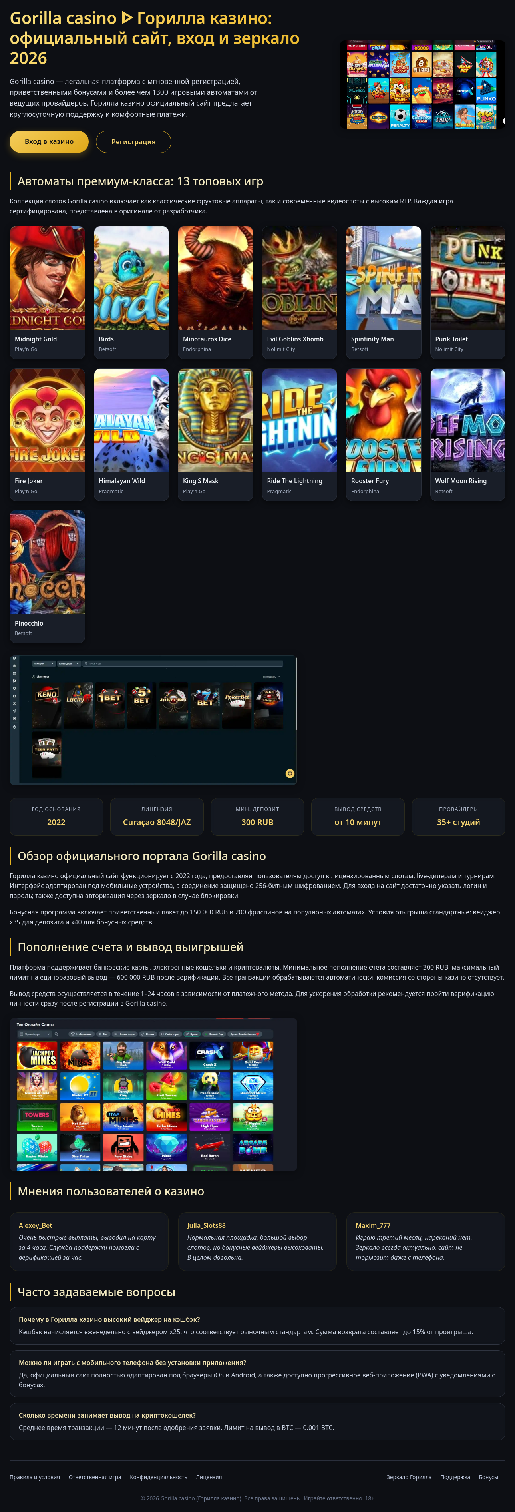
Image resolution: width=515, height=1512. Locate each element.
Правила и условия (35, 1477)
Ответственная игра (95, 1477)
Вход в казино (49, 141)
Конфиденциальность (158, 1477)
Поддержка (455, 1477)
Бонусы (488, 1477)
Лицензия (209, 1477)
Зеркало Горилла (409, 1477)
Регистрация (133, 141)
